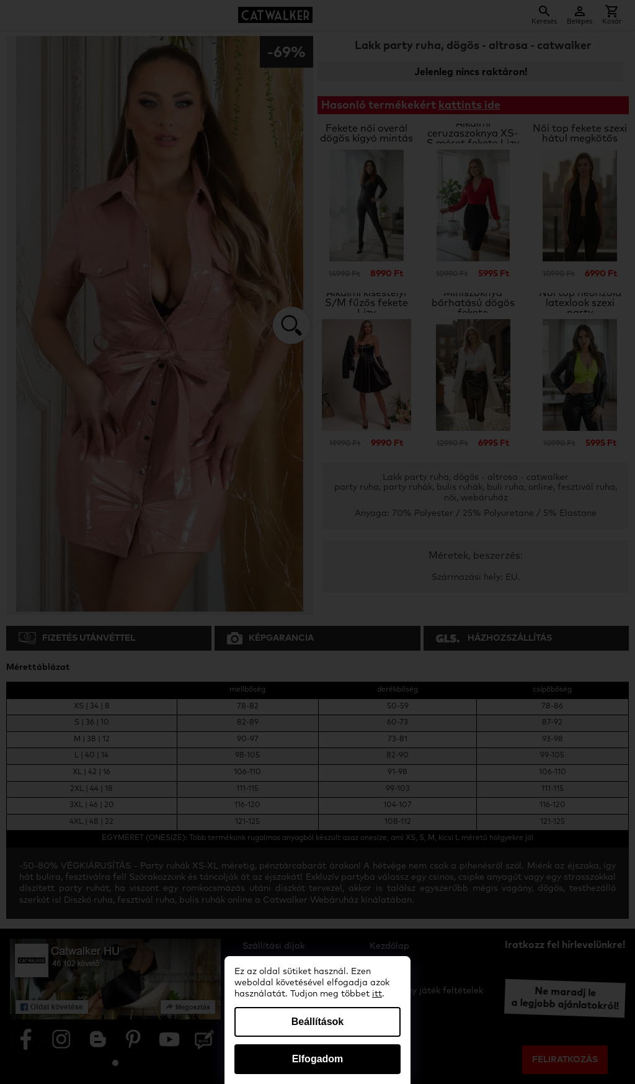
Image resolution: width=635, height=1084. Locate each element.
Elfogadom (318, 1059)
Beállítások (317, 1021)
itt (377, 994)
